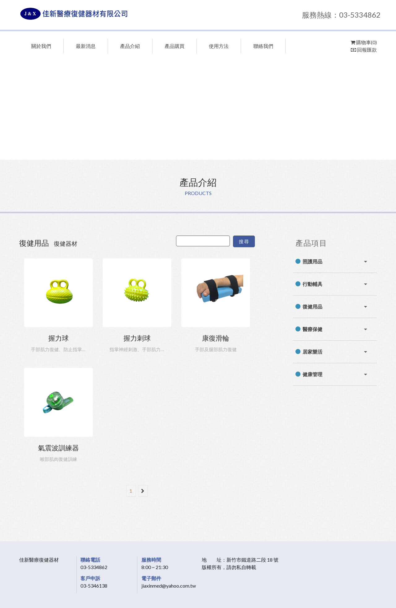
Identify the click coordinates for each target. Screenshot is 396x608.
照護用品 (312, 261)
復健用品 (312, 306)
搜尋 (244, 241)
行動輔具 (312, 284)
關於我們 (41, 46)
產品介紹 (130, 46)
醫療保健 (312, 329)
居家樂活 (312, 352)
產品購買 (174, 46)
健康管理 (312, 374)
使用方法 (219, 46)
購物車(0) (364, 42)
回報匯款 (364, 50)
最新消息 (86, 46)
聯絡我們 (263, 46)
